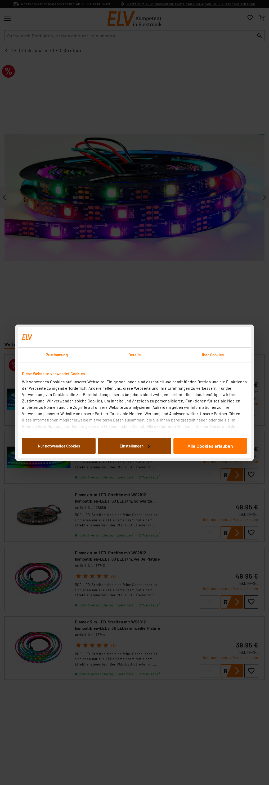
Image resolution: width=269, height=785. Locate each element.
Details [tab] (134, 354)
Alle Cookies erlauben (210, 446)
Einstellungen (135, 445)
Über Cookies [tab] (212, 354)
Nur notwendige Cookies (59, 445)
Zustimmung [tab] (57, 354)
